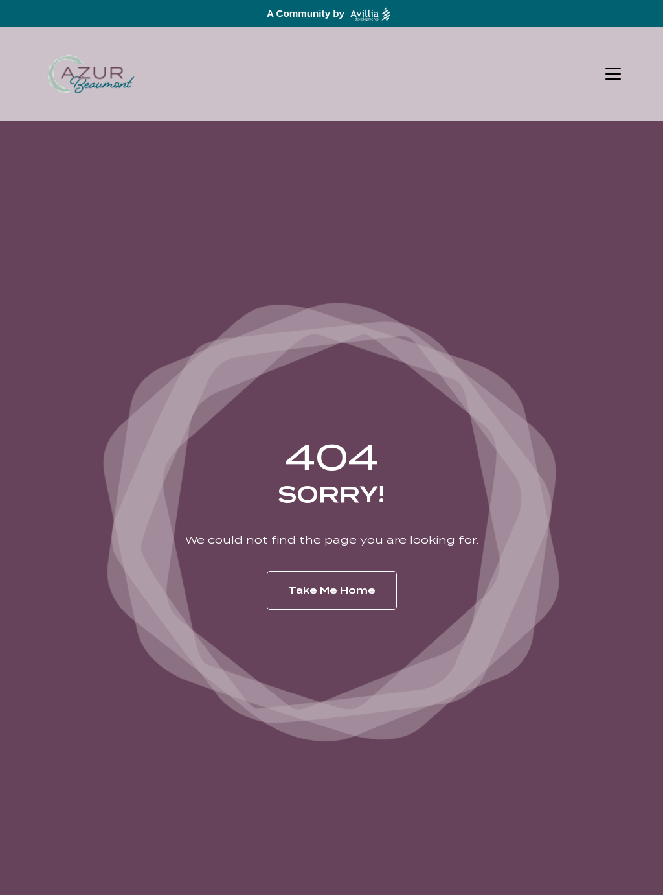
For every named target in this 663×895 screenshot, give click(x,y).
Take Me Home (332, 590)
